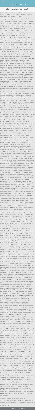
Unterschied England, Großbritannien (10, 404)
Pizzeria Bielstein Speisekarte (8, 400)
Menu (3, 1)
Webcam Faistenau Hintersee (25, 400)
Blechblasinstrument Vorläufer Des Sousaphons (13, 398)
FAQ (25, 5)
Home (10, 5)
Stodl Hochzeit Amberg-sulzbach (8, 405)
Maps (21, 5)
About (15, 5)
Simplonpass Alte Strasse (26, 402)
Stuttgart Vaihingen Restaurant (8, 402)
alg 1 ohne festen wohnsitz (17, 9)
